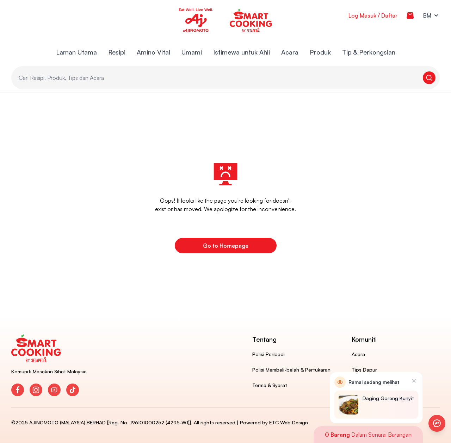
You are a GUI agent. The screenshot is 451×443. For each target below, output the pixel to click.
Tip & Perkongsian (368, 52)
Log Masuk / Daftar (372, 15)
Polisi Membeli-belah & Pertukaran (291, 370)
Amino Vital (153, 52)
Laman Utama (76, 52)
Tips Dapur (364, 370)
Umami (191, 52)
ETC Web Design (288, 422)
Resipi (116, 52)
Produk (320, 52)
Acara (289, 52)
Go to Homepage (225, 245)
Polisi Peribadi (268, 354)
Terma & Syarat (269, 385)
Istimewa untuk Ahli (241, 52)
